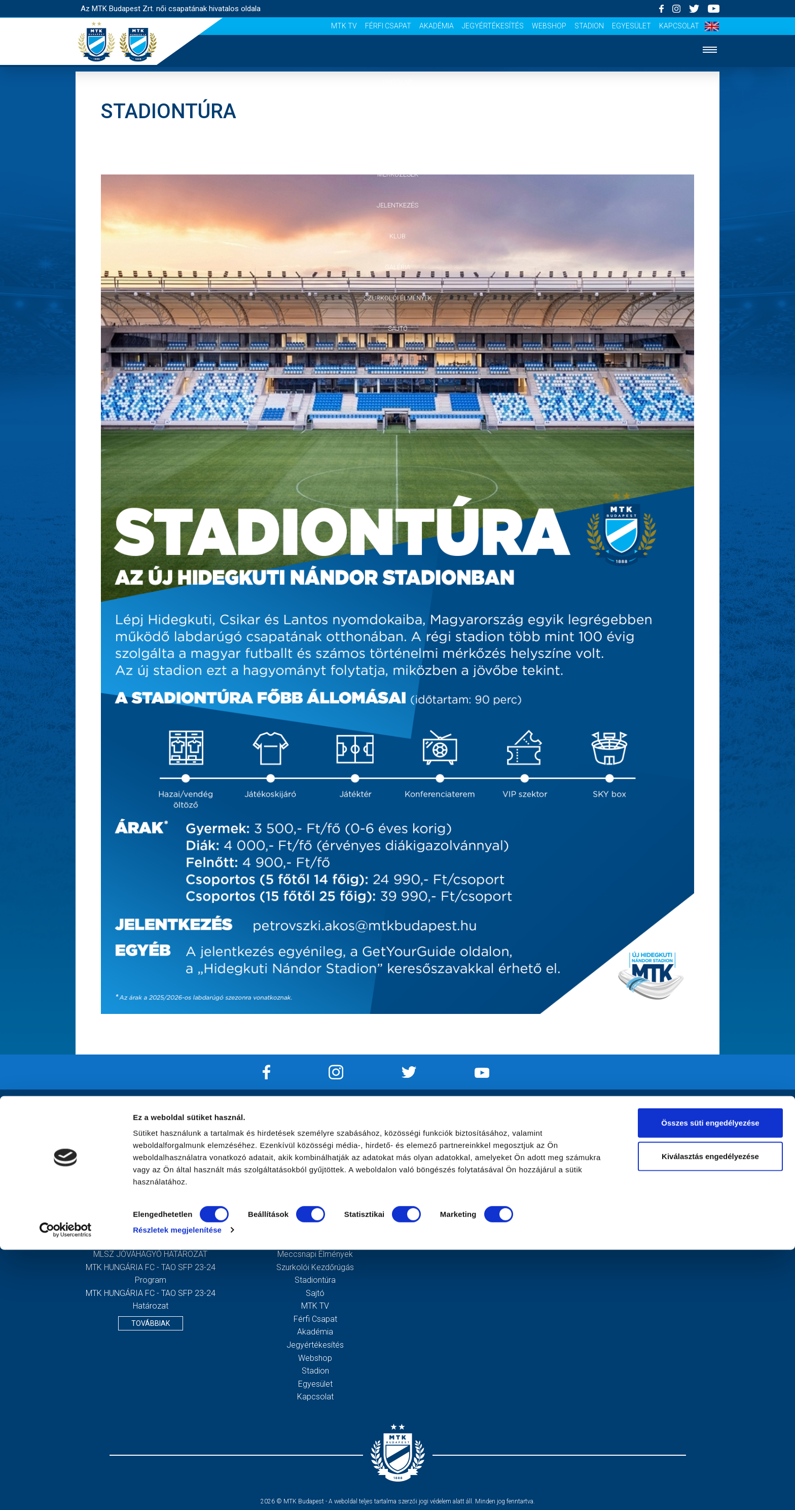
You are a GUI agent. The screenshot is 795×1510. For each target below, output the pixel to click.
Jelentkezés (397, 205)
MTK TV (344, 26)
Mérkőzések (397, 174)
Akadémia (436, 26)
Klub (397, 236)
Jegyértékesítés (493, 26)
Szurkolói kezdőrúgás (315, 1267)
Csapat (397, 144)
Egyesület (631, 26)
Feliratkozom (644, 1230)
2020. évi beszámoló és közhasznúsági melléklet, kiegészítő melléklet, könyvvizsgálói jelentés (151, 1189)
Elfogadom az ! (649, 1210)
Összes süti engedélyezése (710, 1383)
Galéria (397, 267)
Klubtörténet (315, 1228)
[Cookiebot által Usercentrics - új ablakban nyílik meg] (65, 1490)
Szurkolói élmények (398, 298)
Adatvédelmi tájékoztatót (671, 1210)
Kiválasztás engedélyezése (710, 1416)
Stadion (589, 26)
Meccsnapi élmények (315, 1254)
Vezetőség (315, 1202)
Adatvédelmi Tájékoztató (480, 1137)
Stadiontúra (315, 1280)
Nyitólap (397, 82)
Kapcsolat (679, 26)
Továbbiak (150, 1323)
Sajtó (398, 328)
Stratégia (315, 1215)
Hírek (398, 113)
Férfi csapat (388, 26)
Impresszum (480, 1124)
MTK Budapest (315, 1189)
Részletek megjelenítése (177, 1490)
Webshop (549, 26)
